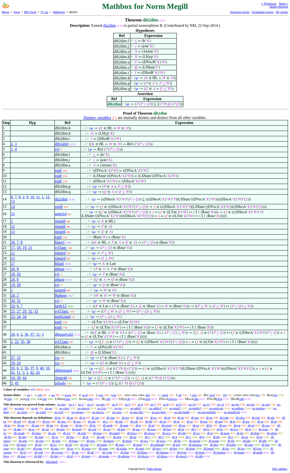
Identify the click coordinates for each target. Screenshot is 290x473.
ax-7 (153, 404)
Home (17, 12)
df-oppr (103, 448)
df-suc (136, 429)
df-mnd (137, 444)
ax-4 (114, 404)
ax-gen (100, 404)
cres (194, 395)
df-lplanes (162, 452)
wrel (212, 395)
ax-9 (178, 404)
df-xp (237, 425)
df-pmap (239, 452)
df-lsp (241, 448)
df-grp (176, 444)
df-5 (188, 437)
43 (38, 372)
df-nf (167, 417)
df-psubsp (219, 452)
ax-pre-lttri (136, 412)
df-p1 (53, 444)
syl (57, 149)
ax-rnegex (77, 412)
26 (19, 274)
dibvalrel (62, 144)
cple (9, 399)
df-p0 (38, 444)
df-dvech (181, 456)
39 (19, 378)
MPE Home (30, 12)
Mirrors (5, 12)
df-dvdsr (122, 448)
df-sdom (272, 433)
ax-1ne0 (41, 412)
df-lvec (257, 448)
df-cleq (240, 417)
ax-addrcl (155, 408)
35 (22, 342)
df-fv (248, 429)
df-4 (174, 437)
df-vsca (160, 441)
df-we (222, 425)
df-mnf (39, 437)
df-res (45, 429)
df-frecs (132, 433)
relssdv (60, 383)
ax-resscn (83, 408)
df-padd (257, 452)
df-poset (214, 441)
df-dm (17, 429)
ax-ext (235, 404)
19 (24, 248)
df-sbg (214, 444)
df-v (105, 421)
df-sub (101, 437)
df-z (230, 437)
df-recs (166, 433)
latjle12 (61, 306)
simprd (60, 253)
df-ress (90, 441)
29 (24, 311)
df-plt (230, 441)
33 (36, 311)
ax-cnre (117, 412)
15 (13, 214)
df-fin (7, 437)
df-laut (21, 456)
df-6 (201, 437)
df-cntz (248, 444)
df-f (193, 429)
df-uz (245, 437)
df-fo (220, 429)
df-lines (200, 452)
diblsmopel (63, 370)
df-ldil (38, 456)
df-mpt (124, 425)
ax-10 (192, 404)
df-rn (31, 429)
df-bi (58, 417)
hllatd (59, 263)
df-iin (78, 425)
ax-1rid (58, 412)
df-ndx (56, 441)
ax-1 (72, 404)
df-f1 (206, 429)
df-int (49, 425)
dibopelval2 (64, 334)
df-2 (147, 437)
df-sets (23, 441)
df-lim (121, 429)
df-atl (90, 452)
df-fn (181, 429)
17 (13, 248)
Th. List (44, 12)
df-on (106, 429)
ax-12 (220, 404)
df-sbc (119, 421)
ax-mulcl (174, 408)
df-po (182, 425)
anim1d (61, 214)
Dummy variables (97, 118)
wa (53, 395)
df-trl (70, 456)
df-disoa (162, 456)
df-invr (156, 448)
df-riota (263, 429)
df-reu (77, 421)
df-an (70, 417)
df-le (86, 437)
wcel (85, 395)
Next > (283, 4)
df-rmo (61, 421)
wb (40, 395)
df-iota (151, 429)
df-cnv (266, 425)
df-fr (209, 425)
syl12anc (62, 342)
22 (17, 342)
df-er (210, 433)
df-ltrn (54, 456)
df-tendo (104, 456)
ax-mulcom (216, 408)
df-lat (68, 444)
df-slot (39, 441)
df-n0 (216, 437)
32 (30, 311)
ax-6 (140, 404)
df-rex (46, 421)
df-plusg (108, 441)
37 (32, 334)
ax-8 (166, 404)
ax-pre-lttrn (159, 412)
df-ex (153, 417)
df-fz (259, 437)
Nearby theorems (278, 7)
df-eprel (167, 425)
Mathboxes (58, 12)
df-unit (139, 448)
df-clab (224, 417)
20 (13, 242)
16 (13, 378)
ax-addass (238, 408)
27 (19, 311)
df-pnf (23, 437)
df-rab (92, 421)
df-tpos (97, 433)
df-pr (274, 421)
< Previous (268, 4)
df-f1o (234, 429)
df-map (224, 433)
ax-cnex (64, 408)
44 (24, 378)
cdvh (219, 399)
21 (30, 248)
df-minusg (195, 444)
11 (38, 197)
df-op (20, 425)
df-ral (31, 421)
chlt (108, 399)
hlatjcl (60, 242)
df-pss (204, 421)
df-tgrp (86, 456)
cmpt (165, 395)
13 (13, 201)
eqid (58, 170)
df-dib (199, 456)
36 (26, 334)
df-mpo (36, 433)
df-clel (256, 417)
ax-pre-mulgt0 (206, 412)
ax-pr (34, 408)
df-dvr (173, 448)
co (258, 395)
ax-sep (266, 404)
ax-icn (118, 408)
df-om (52, 433)
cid (179, 395)
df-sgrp (119, 444)
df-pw (246, 421)
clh (128, 399)
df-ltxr (70, 437)
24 (19, 317)
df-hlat (124, 452)
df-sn (260, 421)
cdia (196, 399)
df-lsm (266, 444)
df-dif (148, 421)
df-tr (138, 425)
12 (47, 197)
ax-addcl (135, 408)
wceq (67, 395)
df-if (232, 421)
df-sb (180, 417)
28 (19, 285)
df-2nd (81, 433)
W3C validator (279, 469)
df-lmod (208, 448)
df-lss (225, 448)
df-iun (64, 425)
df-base (73, 441)
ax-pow (19, 408)
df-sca (144, 441)
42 (32, 372)
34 (24, 317)
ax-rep (250, 404)
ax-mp (61, 404)
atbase (60, 269)
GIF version (282, 12)
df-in (176, 421)
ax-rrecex (98, 412)
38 (28, 342)
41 (13, 372)
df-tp (7, 425)
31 (19, 301)
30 (13, 301)
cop (114, 395)
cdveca (172, 399)
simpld (60, 221)
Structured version (239, 12)
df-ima (60, 429)
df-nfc (271, 417)
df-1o (196, 433)
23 (13, 317)
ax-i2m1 (22, 412)
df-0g (177, 441)
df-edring (123, 456)
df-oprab (19, 433)
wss (101, 395)
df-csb (134, 421)
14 (13, 207)
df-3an (110, 417)
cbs (275, 395)
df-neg (117, 437)
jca (57, 358)
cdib (241, 399)
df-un (162, 421)
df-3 (161, 437)
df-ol (23, 452)
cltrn (148, 399)
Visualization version (263, 12)
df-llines (142, 452)
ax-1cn (101, 408)
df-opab (107, 425)
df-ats (75, 452)
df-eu (209, 417)
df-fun (167, 429)
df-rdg (182, 433)
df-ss (190, 421)
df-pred (76, 429)
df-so (196, 425)
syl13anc (62, 311)
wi (28, 395)
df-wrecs (149, 433)
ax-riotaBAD (232, 412)
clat (44, 399)
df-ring (86, 448)
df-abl (21, 448)
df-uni (35, 425)
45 (17, 383)
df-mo (195, 417)
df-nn (133, 437)
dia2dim (109, 25)
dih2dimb (52, 462)
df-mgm (102, 444)
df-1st (66, 433)
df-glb (263, 441)
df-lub (246, 441)
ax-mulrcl (195, 408)
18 (19, 248)
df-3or (95, 417)
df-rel (251, 425)
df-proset (194, 441)
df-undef (114, 433)
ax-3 (90, 404)
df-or (82, 417)
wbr (147, 395)
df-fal (139, 417)
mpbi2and (62, 317)
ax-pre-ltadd (182, 412)
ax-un (48, 408)
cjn (27, 399)
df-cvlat (107, 452)
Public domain (154, 469)
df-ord (92, 429)
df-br (93, 425)
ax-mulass (258, 408)
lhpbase (61, 295)
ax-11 (206, 404)
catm (90, 399)
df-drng (190, 448)
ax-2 (80, 404)
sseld (59, 207)
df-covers (57, 452)
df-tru (125, 417)
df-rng (55, 448)
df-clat (84, 444)
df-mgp (37, 448)
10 (32, 197)
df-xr (55, 437)
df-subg (231, 444)
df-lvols (181, 452)
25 (13, 311)
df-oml (39, 452)
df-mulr (127, 441)
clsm (67, 399)
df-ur (70, 448)
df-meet (21, 444)
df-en (239, 433)
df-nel (17, 421)
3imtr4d (61, 378)
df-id (151, 425)
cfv (225, 395)
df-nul (218, 421)
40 (42, 368)
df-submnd (157, 444)
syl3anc (61, 248)
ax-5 (127, 404)
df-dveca (143, 456)
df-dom (254, 433)
